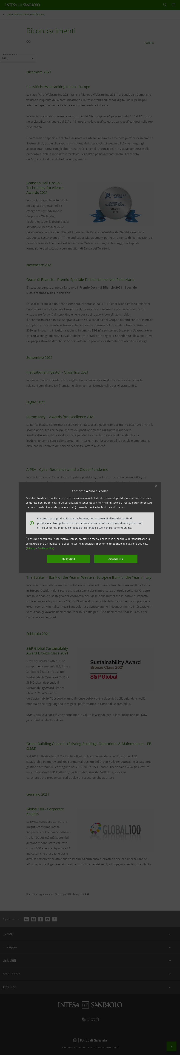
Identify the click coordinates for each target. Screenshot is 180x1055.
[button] (155, 486)
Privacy (31, 548)
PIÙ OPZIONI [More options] (68, 558)
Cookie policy (45, 548)
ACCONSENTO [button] (115, 558)
